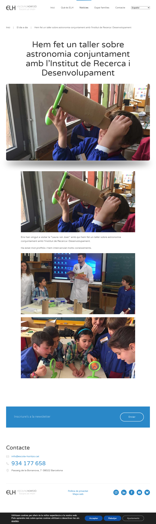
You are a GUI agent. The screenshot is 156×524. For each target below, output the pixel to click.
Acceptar (93, 518)
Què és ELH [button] (67, 7)
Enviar (132, 417)
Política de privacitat (78, 491)
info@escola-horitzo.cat (25, 456)
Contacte (120, 7)
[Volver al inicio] (21, 7)
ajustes (15, 521)
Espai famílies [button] (101, 7)
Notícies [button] (84, 7)
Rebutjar (112, 518)
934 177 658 (28, 463)
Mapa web (78, 494)
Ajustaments (133, 518)
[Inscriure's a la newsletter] (65, 417)
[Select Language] (140, 7)
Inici (52, 7)
